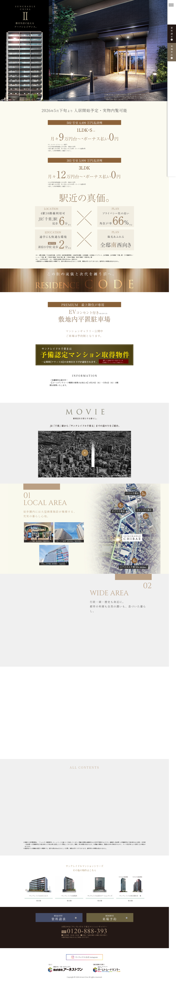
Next (142, 890)
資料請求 (172, 33)
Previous (26, 890)
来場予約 (172, 52)
